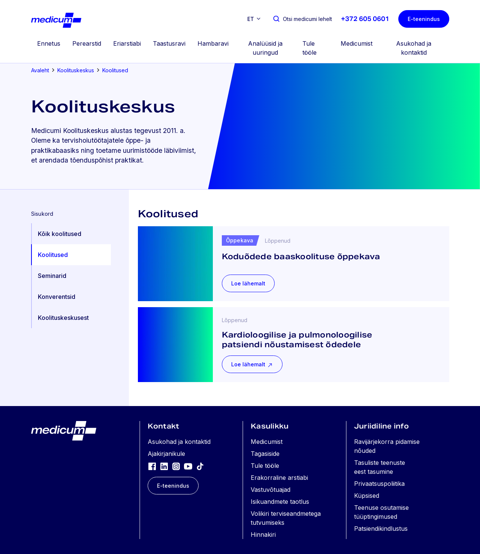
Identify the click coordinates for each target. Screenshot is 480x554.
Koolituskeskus (75, 70)
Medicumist (356, 43)
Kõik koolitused (59, 233)
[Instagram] (176, 466)
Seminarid (52, 275)
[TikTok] (200, 466)
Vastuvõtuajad (270, 489)
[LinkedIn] (164, 466)
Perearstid (86, 43)
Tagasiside (265, 453)
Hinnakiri (263, 534)
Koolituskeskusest (63, 317)
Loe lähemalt (248, 283)
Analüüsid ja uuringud (265, 48)
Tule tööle (309, 48)
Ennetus (48, 43)
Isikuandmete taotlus (280, 501)
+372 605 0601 (365, 19)
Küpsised (366, 495)
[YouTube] (188, 466)
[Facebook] (152, 466)
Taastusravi (169, 43)
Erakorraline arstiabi (279, 477)
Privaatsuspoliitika (379, 483)
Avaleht (40, 70)
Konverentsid (56, 296)
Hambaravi (213, 43)
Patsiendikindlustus (381, 528)
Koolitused (115, 70)
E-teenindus (424, 19)
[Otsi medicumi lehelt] (302, 19)
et (250, 19)
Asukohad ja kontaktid (413, 48)
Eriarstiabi (127, 43)
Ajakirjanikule (166, 453)
